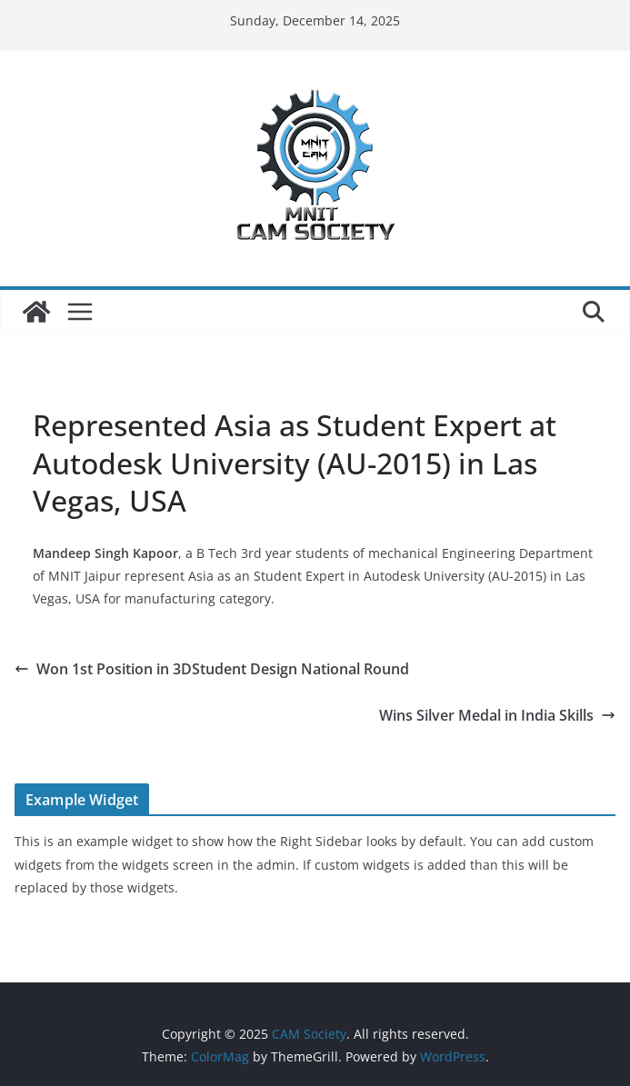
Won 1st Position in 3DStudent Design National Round (215, 669)
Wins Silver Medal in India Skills (497, 715)
